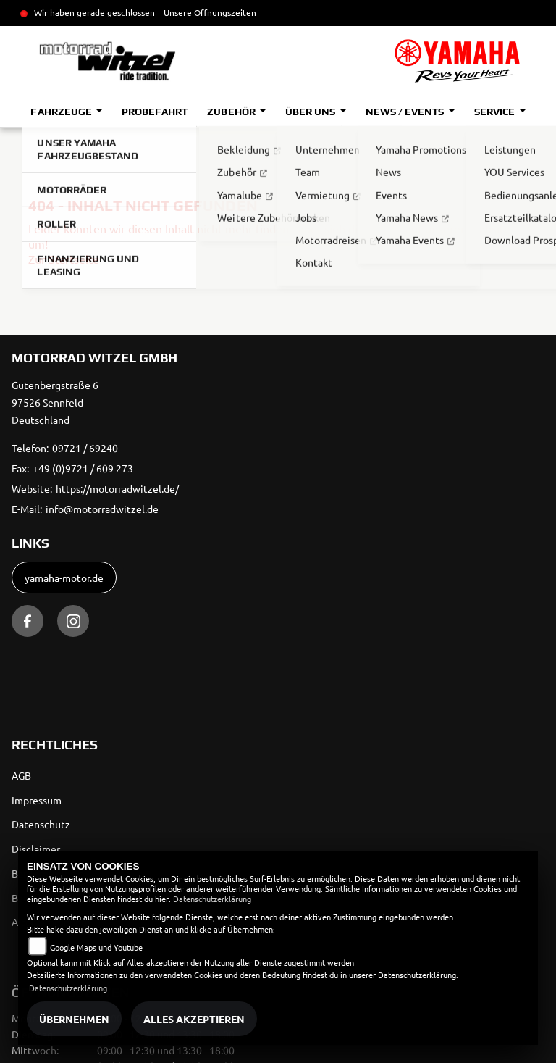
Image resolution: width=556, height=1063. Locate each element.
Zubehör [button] (232, 111)
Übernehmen (74, 1018)
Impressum (37, 799)
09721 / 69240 (85, 447)
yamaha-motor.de (64, 577)
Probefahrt (155, 111)
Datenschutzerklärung (212, 898)
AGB (21, 775)
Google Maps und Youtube (96, 947)
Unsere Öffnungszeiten (210, 12)
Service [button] (495, 111)
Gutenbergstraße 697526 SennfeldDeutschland (55, 402)
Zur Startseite (63, 258)
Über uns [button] (311, 111)
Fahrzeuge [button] (61, 111)
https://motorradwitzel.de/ (117, 488)
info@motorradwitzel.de (102, 508)
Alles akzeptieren (194, 1018)
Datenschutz (41, 823)
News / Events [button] (406, 111)
